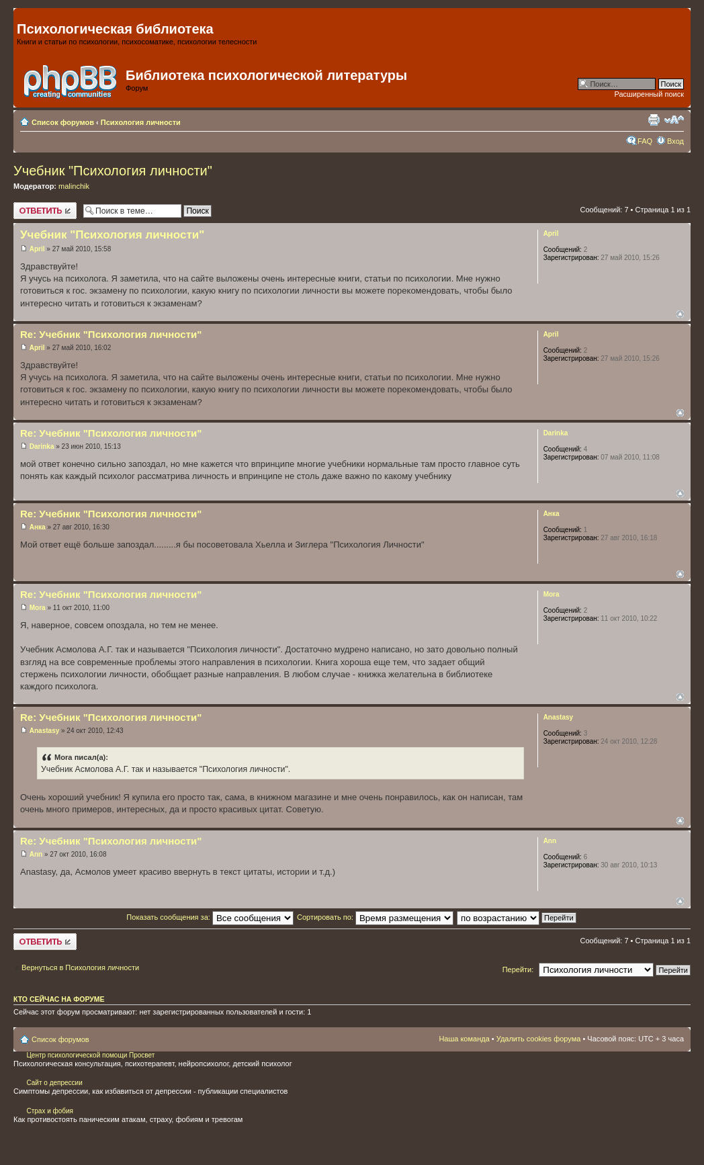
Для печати (653, 120)
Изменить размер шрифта (674, 120)
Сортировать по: (375, 917)
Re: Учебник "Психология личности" (111, 334)
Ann (36, 854)
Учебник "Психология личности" (112, 170)
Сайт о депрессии (54, 1082)
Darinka (42, 446)
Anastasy (44, 730)
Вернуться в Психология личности (80, 967)
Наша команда (464, 1039)
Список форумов (63, 122)
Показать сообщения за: (210, 917)
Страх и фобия (49, 1111)
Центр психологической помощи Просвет (90, 1055)
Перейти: (518, 969)
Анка (38, 527)
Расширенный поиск (649, 94)
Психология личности (141, 122)
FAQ (644, 141)
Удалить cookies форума (538, 1039)
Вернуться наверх (680, 314)
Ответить (45, 210)
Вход (675, 141)
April (37, 249)
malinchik (73, 186)
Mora (38, 607)
